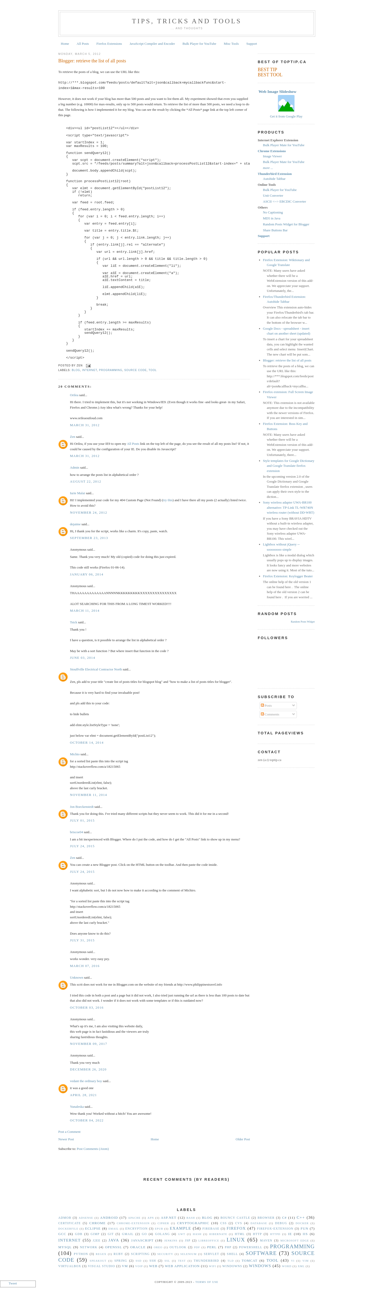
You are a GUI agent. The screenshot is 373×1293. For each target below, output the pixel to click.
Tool (153, 370)
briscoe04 (76, 832)
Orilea (74, 395)
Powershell (250, 1247)
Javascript (142, 1240)
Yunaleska (77, 1107)
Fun (305, 1228)
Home (65, 44)
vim (306, 1260)
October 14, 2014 (87, 742)
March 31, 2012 (85, 425)
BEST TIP (267, 69)
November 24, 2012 (88, 512)
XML (301, 1266)
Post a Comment (69, 1132)
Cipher (163, 1223)
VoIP (139, 1266)
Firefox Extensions (109, 44)
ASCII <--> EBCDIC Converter (284, 201)
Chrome (97, 1223)
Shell (232, 1254)
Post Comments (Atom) (93, 1149)
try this (168, 500)
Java (114, 1240)
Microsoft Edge (294, 1240)
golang (162, 1234)
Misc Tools (231, 44)
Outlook (178, 1247)
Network (89, 1247)
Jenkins (170, 1240)
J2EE (97, 1240)
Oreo (158, 1247)
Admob (64, 1218)
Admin (74, 467)
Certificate (69, 1223)
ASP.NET (168, 1218)
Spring (120, 1260)
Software (261, 1253)
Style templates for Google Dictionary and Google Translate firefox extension (288, 466)
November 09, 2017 (88, 1044)
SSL (167, 1260)
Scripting (140, 1254)
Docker (302, 1223)
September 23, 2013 (89, 538)
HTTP (257, 1234)
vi (293, 1260)
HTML (240, 1234)
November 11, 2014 (88, 795)
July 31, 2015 (82, 940)
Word (287, 1266)
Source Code (135, 370)
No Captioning (273, 212)
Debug (281, 1223)
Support (251, 44)
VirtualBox (69, 1266)
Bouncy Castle (235, 1218)
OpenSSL (113, 1247)
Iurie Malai (77, 493)
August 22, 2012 (85, 481)
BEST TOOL (270, 74)
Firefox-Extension (275, 1228)
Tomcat (249, 1260)
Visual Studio (101, 1266)
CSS (223, 1223)
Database (258, 1223)
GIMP (95, 1234)
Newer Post (66, 1139)
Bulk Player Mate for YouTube (283, 145)
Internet (89, 370)
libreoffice (208, 1240)
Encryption (136, 1228)
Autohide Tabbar (274, 179)
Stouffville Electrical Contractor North (96, 669)
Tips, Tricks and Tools (187, 21)
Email (114, 1228)
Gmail (128, 1234)
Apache (134, 1217)
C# (284, 1218)
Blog (76, 370)
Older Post (243, 1139)
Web (153, 1266)
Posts (266, 705)
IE (290, 1234)
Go (144, 1234)
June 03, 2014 (82, 658)
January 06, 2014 (86, 574)
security (165, 1254)
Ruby (118, 1254)
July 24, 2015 (82, 846)
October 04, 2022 (87, 1120)
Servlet (211, 1254)
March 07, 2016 (85, 966)
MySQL (65, 1247)
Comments (270, 714)
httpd (275, 1234)
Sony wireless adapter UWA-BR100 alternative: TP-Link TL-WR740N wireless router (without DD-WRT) (288, 507)
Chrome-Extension (133, 1223)
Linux (236, 1240)
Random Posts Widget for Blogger (286, 224)
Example (180, 1228)
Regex (101, 1254)
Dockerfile (68, 1228)
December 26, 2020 (88, 1069)
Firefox (236, 1228)
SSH (152, 1260)
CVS (238, 1223)
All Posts (83, 44)
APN (151, 1217)
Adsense (86, 1217)
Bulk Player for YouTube (199, 44)
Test (182, 1260)
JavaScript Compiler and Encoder (152, 44)
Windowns (232, 1266)
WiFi (212, 1266)
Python (81, 1254)
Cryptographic (193, 1223)
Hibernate (218, 1234)
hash (197, 1234)
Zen (72, 437)
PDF (197, 1247)
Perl (212, 1247)
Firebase (211, 1228)
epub (159, 1228)
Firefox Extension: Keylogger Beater (288, 576)
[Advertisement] (186, 1198)
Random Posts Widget (303, 621)
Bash (191, 1217)
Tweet (13, 1283)
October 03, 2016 (87, 1007)
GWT (181, 1234)
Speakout (98, 1260)
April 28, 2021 (83, 1095)
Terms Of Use (206, 1282)
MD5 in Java (271, 218)
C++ (301, 1217)
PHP (228, 1247)
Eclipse (93, 1228)
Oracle (138, 1247)
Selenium (188, 1254)
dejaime (75, 524)
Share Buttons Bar (275, 230)
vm (125, 1266)
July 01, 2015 (82, 820)
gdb (79, 1234)
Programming (110, 370)
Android (109, 1218)
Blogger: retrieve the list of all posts (92, 60)
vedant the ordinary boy (86, 1081)
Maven (266, 1240)
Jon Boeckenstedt (82, 807)
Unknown (76, 977)
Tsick (73, 622)
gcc (62, 1234)
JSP (187, 1240)
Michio (75, 754)
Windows (260, 1266)
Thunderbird (206, 1260)
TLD (230, 1260)
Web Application (182, 1266)
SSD (138, 1260)
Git (111, 1234)
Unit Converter (273, 195)
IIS (305, 1234)
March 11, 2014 (84, 610)
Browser (266, 1218)
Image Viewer (272, 156)
